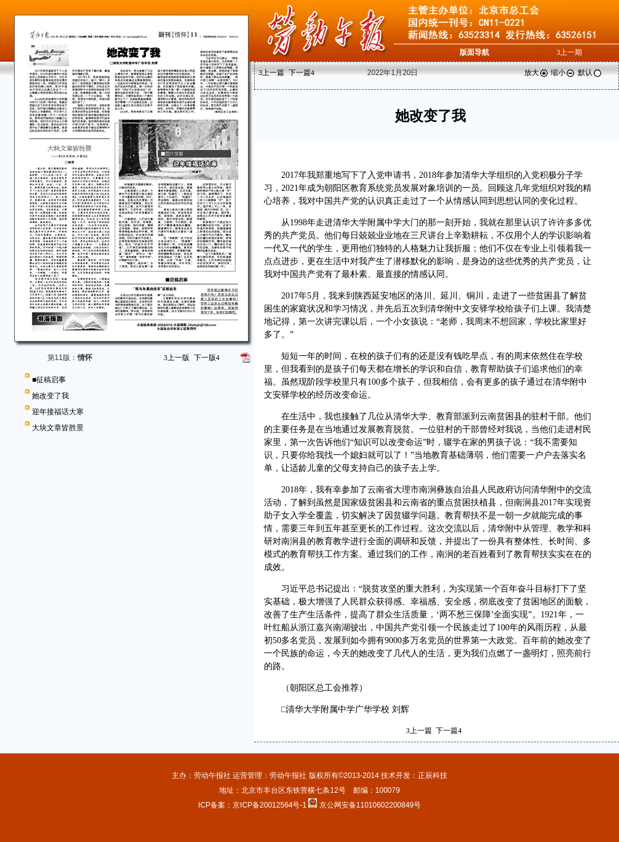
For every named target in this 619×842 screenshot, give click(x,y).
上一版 (177, 357)
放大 (536, 72)
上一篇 (271, 72)
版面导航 (474, 52)
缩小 (563, 72)
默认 (590, 72)
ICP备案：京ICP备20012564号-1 (253, 805)
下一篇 (301, 72)
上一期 (569, 52)
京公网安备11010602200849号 (370, 805)
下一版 (207, 357)
